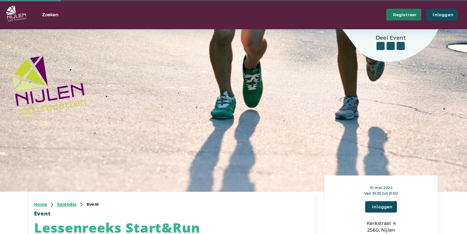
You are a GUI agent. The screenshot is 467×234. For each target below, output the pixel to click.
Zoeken (50, 14)
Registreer (403, 14)
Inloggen (441, 14)
